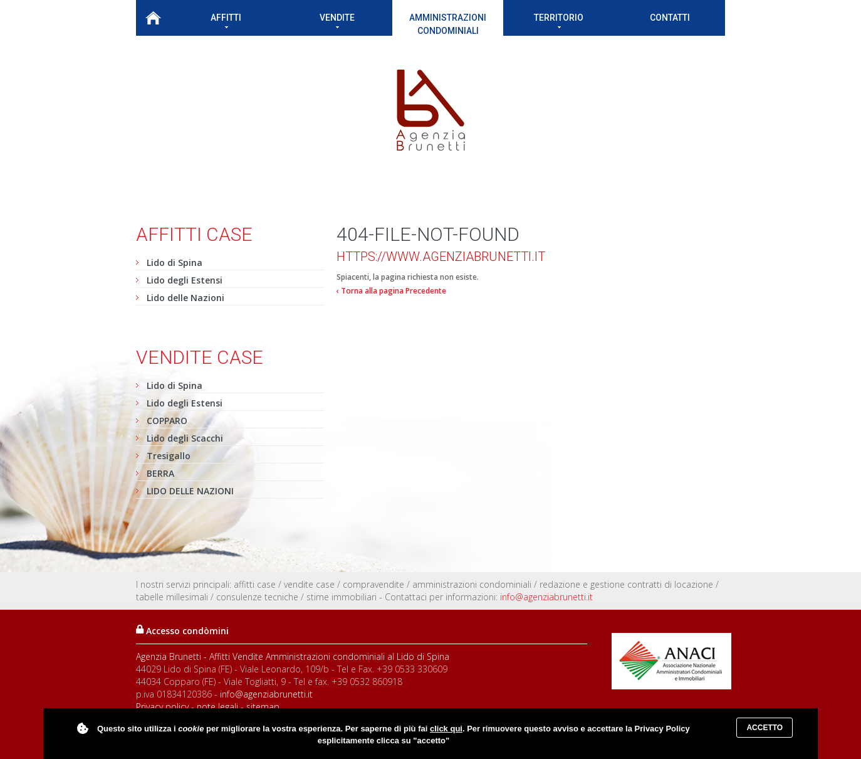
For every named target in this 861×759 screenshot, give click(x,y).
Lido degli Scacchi (185, 438)
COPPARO (167, 421)
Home (153, 17)
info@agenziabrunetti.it (546, 597)
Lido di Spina (174, 262)
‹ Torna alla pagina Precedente (391, 290)
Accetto (764, 727)
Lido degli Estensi (184, 280)
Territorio (558, 20)
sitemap (262, 707)
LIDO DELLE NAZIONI (190, 491)
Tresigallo (168, 456)
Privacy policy (162, 707)
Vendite (337, 20)
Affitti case (194, 234)
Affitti (226, 20)
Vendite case (199, 357)
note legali (217, 707)
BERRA (160, 473)
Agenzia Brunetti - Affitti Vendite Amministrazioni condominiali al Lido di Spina (292, 656)
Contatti (670, 18)
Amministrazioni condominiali (447, 24)
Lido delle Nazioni (185, 298)
